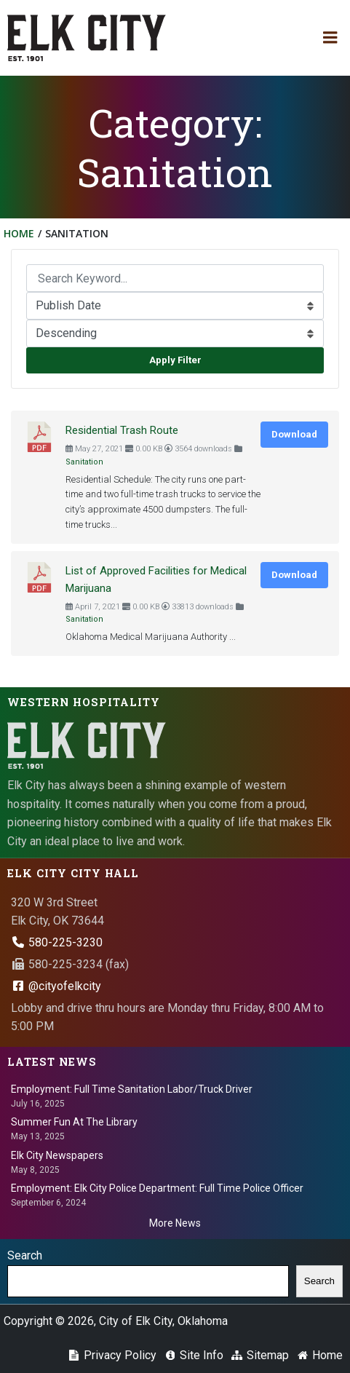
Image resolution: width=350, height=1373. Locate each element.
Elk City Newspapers (57, 1155)
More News (175, 1223)
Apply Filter (175, 360)
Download (294, 434)
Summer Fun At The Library (74, 1122)
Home (19, 233)
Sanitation (84, 462)
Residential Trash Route (121, 430)
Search (24, 1255)
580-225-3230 (57, 942)
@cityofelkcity (56, 986)
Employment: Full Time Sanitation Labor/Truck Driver (131, 1089)
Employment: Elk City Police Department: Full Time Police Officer (157, 1188)
